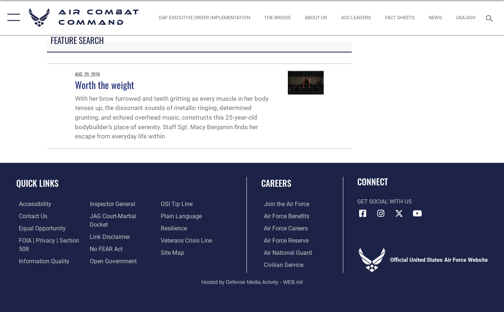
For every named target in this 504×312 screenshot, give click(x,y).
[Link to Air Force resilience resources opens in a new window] (174, 228)
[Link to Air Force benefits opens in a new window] (283, 216)
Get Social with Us (384, 201)
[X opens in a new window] (399, 213)
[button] (12, 17)
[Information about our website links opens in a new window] (108, 228)
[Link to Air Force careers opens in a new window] (282, 228)
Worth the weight (104, 85)
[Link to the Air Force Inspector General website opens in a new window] (110, 204)
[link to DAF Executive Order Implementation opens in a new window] (204, 17)
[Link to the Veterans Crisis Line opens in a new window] (186, 240)
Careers (276, 183)
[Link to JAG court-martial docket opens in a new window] (120, 216)
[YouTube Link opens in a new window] (417, 213)
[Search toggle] (490, 18)
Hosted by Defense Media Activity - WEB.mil (252, 281)
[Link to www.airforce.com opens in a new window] (283, 204)
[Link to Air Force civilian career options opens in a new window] (280, 264)
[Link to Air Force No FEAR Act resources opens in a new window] (105, 240)
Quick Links (37, 183)
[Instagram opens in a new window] (380, 213)
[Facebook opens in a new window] (362, 213)
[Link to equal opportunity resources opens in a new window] (38, 228)
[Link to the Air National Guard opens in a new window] (284, 252)
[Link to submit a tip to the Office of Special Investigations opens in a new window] (176, 204)
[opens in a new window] (466, 17)
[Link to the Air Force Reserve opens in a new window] (283, 240)
